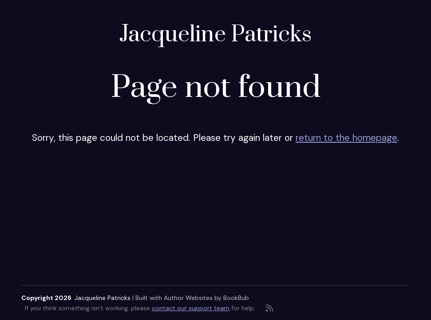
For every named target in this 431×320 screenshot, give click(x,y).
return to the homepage (346, 138)
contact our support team (190, 308)
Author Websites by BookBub (206, 298)
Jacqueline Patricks (215, 35)
